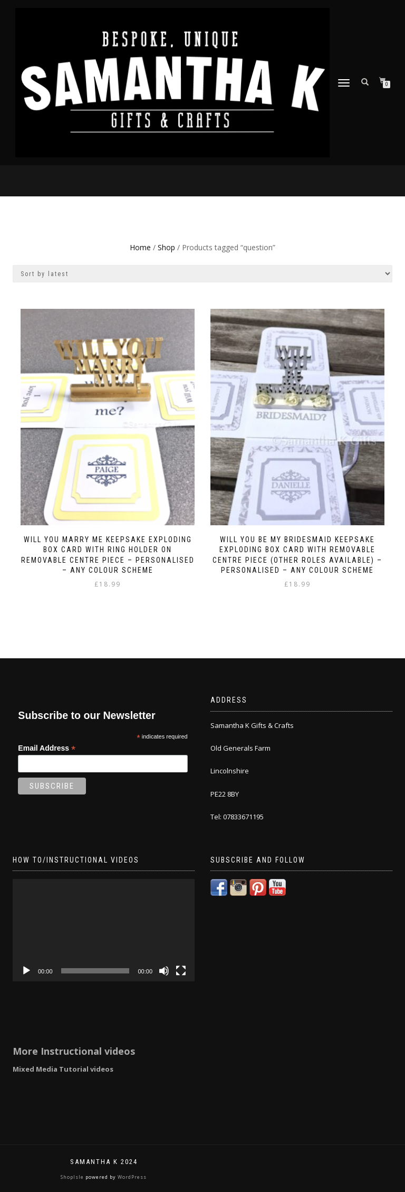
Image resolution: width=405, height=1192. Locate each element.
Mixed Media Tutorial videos (63, 1069)
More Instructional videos (74, 1051)
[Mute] (164, 971)
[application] (104, 930)
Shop (166, 247)
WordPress (131, 1177)
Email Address (46, 748)
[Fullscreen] (181, 971)
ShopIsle (73, 1177)
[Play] (26, 971)
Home (140, 247)
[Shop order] (202, 273)
